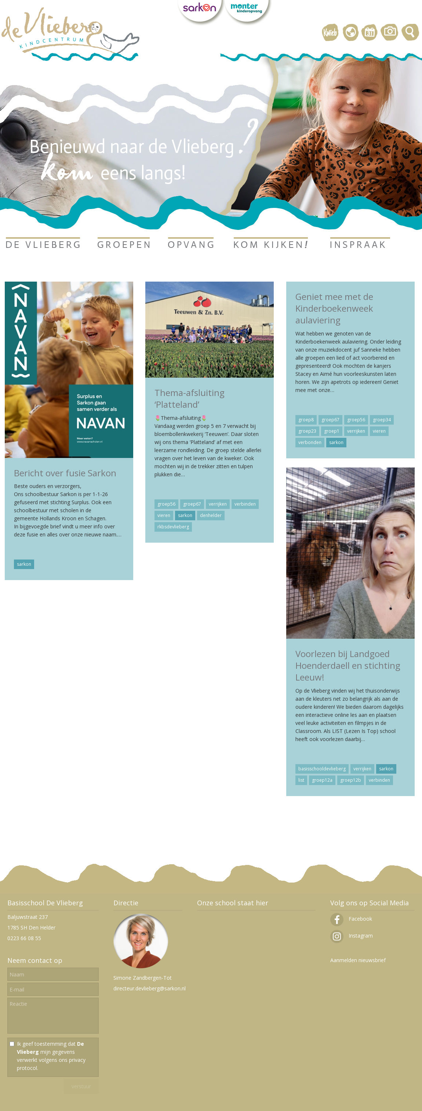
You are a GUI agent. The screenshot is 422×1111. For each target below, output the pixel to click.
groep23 (307, 431)
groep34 (382, 420)
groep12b (350, 780)
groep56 (166, 504)
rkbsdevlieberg (173, 527)
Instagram (351, 935)
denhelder (211, 515)
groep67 (192, 504)
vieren (163, 515)
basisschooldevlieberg (322, 769)
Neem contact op (34, 960)
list (301, 780)
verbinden (245, 504)
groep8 (306, 420)
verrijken (218, 504)
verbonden (309, 442)
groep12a (322, 780)
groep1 (331, 431)
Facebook (351, 918)
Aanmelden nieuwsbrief (358, 960)
